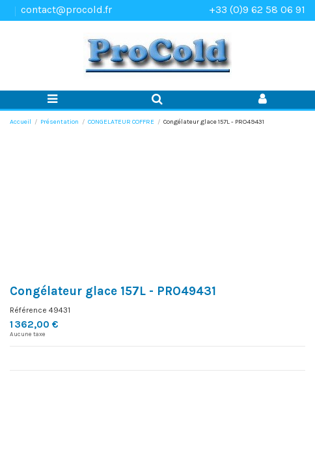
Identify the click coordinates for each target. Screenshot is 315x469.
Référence (28, 310)
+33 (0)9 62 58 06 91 (257, 9)
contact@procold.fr (66, 9)
